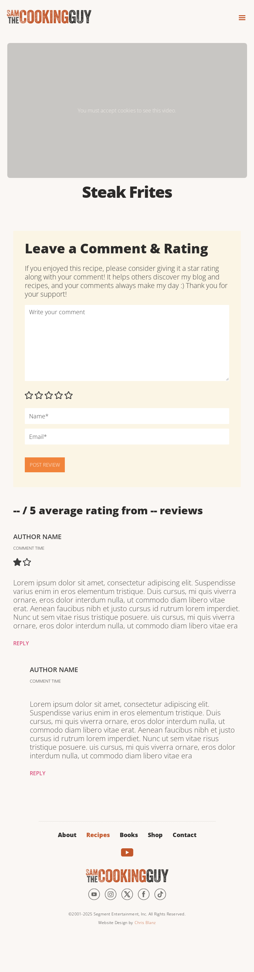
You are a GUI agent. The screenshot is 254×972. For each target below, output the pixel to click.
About (67, 835)
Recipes (98, 835)
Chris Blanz (145, 922)
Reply (21, 643)
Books (129, 835)
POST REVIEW (45, 464)
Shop (155, 835)
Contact (184, 835)
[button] (239, 16)
